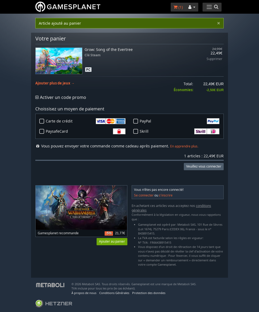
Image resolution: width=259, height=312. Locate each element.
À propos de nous (83, 293)
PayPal (179, 121)
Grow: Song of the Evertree (109, 49)
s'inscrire (166, 195)
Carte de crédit (85, 121)
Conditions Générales (114, 293)
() (178, 7)
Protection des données (148, 293)
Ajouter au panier (112, 241)
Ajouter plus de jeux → (55, 83)
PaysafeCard (85, 131)
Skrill (179, 131)
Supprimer (214, 59)
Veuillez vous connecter (203, 166)
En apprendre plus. (184, 146)
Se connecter (144, 195)
